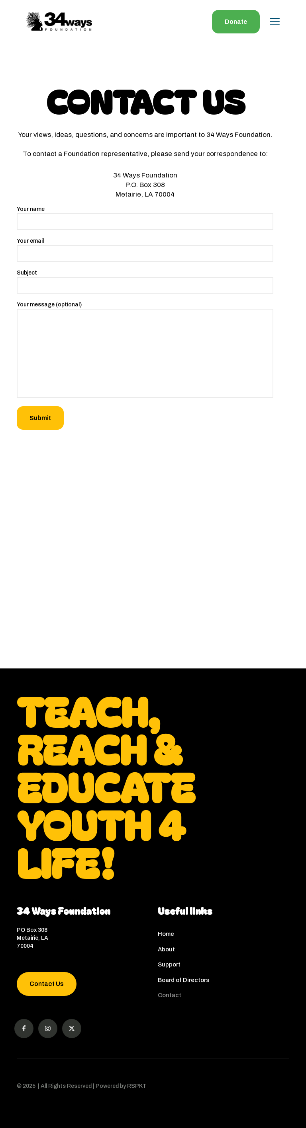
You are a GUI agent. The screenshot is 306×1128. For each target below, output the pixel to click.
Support (169, 964)
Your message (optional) (145, 350)
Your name (145, 218)
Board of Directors (183, 980)
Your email (145, 250)
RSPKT (137, 1086)
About (166, 949)
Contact (169, 995)
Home (166, 934)
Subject (145, 282)
